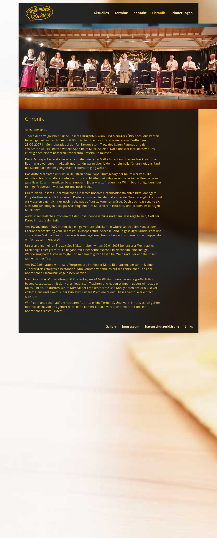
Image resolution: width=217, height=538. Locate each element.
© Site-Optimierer (184, 340)
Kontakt (140, 13)
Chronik (158, 13)
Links (189, 327)
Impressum (130, 327)
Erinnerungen (182, 13)
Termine (121, 13)
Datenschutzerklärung (162, 327)
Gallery (111, 327)
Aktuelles (101, 13)
